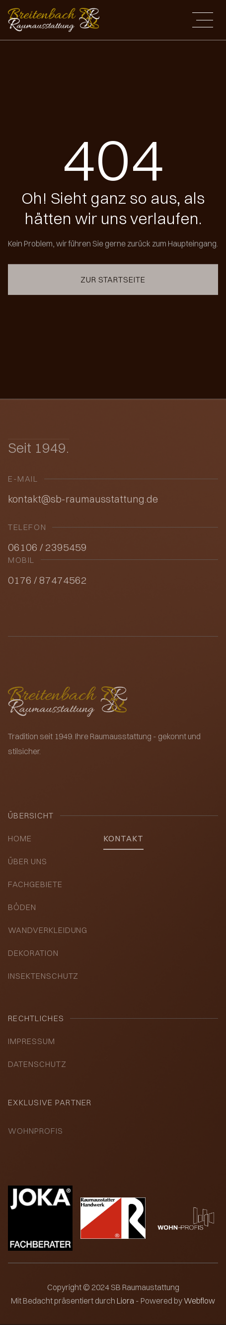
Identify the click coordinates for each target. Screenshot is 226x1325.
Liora (126, 1301)
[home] (53, 19)
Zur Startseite (112, 269)
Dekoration (33, 953)
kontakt (123, 838)
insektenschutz (43, 976)
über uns (27, 861)
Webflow (199, 1301)
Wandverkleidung (47, 930)
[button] (202, 19)
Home (20, 838)
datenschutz (37, 1064)
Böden (22, 907)
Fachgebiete (35, 884)
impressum (31, 1041)
